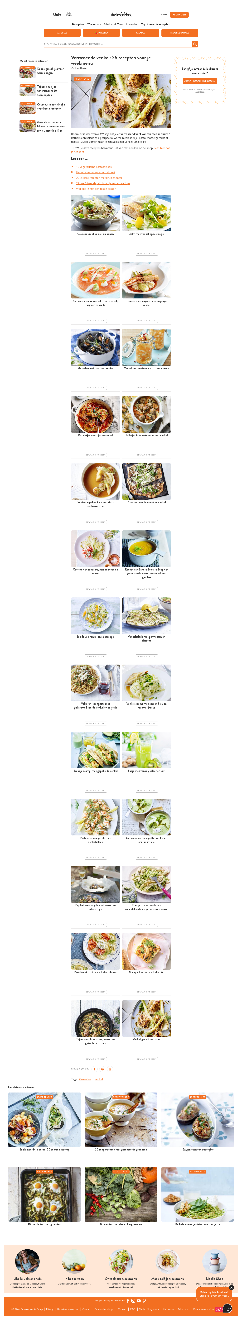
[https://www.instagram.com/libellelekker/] (134, 1301)
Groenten (85, 1079)
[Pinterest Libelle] (145, 1301)
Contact (123, 1308)
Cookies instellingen (104, 1308)
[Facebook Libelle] (128, 1301)
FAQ (134, 1308)
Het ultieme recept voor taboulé (95, 172)
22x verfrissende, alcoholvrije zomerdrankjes (103, 183)
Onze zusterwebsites (55, 1312)
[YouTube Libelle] (139, 1301)
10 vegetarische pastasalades (94, 167)
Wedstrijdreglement (151, 1308)
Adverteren (186, 1308)
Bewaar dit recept (95, 254)
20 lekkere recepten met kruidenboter (99, 178)
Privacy (48, 1308)
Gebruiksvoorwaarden (67, 1308)
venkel (99, 1079)
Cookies (86, 1308)
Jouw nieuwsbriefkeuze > (200, 80)
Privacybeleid (200, 92)
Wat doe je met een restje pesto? (96, 189)
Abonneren (170, 1308)
